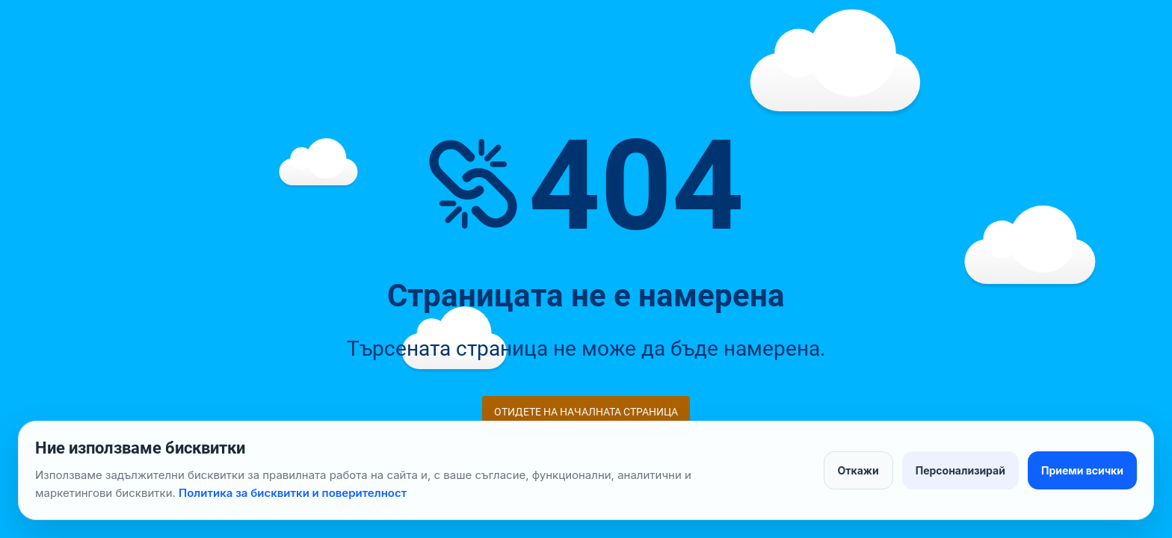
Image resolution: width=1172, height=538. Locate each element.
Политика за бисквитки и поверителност (293, 493)
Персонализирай (960, 470)
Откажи (858, 470)
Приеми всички (1082, 470)
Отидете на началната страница (586, 412)
